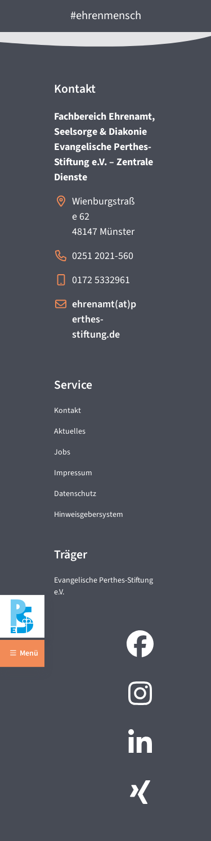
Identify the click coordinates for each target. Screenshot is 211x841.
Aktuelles (70, 431)
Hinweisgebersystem (88, 514)
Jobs (62, 452)
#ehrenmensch (105, 15)
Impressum (73, 473)
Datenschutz (75, 493)
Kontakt (67, 410)
